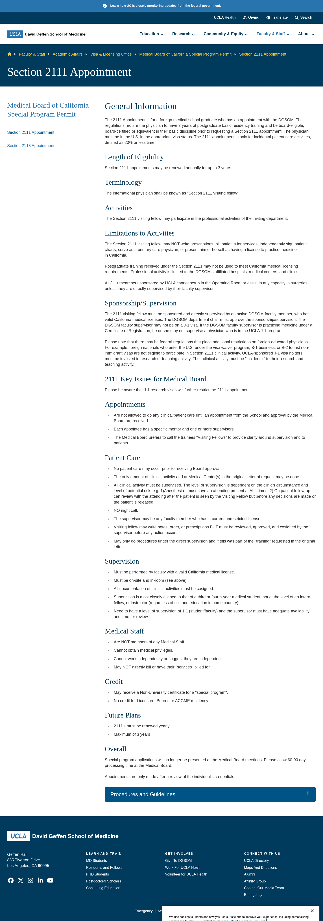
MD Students (96, 861)
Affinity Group (255, 881)
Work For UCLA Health (183, 867)
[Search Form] (303, 17)
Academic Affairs (68, 54)
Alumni (249, 874)
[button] (277, 17)
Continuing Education (103, 888)
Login (273, 911)
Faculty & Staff (32, 54)
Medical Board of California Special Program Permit (185, 54)
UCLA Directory (256, 861)
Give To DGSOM (178, 861)
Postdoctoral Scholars (103, 881)
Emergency (253, 895)
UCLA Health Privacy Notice (242, 911)
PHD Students (97, 874)
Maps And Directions (260, 867)
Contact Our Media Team (264, 888)
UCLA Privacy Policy (198, 911)
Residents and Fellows (104, 867)
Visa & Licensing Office (110, 54)
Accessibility (167, 911)
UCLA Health (225, 17)
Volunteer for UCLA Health (186, 874)
